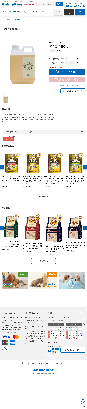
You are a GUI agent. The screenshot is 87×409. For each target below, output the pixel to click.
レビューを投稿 (9, 139)
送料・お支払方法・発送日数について (72, 85)
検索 (59, 4)
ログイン (69, 12)
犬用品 (9, 19)
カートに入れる (67, 72)
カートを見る (80, 12)
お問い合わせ (59, 363)
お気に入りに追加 (67, 79)
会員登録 (58, 12)
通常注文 (55, 58)
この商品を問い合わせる (73, 91)
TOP (3, 19)
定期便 (54, 62)
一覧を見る (43, 196)
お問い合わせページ (73, 350)
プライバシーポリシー (29, 363)
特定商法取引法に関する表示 (46, 363)
